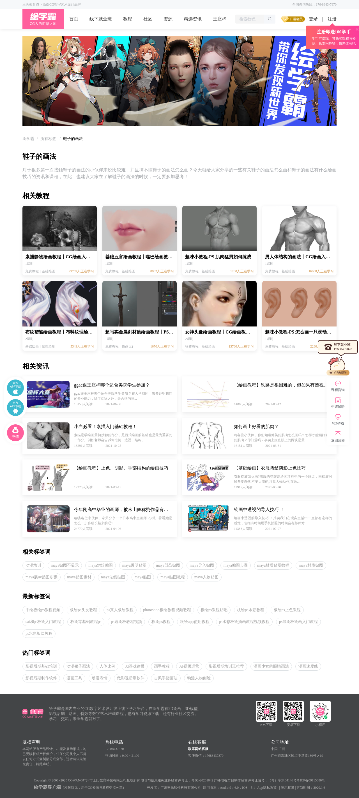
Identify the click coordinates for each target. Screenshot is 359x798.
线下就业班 (100, 19)
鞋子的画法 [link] (73, 139)
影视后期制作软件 (41, 678)
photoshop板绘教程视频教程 (167, 610)
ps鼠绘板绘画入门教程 (298, 622)
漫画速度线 (308, 666)
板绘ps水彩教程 (250, 610)
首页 (73, 19)
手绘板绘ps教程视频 (43, 610)
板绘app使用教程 (194, 622)
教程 (127, 19)
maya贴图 (143, 577)
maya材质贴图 (311, 565)
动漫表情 (99, 678)
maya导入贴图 (202, 565)
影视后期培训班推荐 (226, 666)
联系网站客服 (198, 749)
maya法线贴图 (113, 577)
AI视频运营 (189, 666)
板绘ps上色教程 (287, 610)
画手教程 (162, 666)
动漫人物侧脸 (199, 678)
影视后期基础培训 (41, 666)
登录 (313, 19)
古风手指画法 (166, 678)
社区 (147, 19)
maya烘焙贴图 (100, 565)
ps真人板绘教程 (120, 610)
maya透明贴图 (134, 565)
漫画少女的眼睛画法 (271, 666)
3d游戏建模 (134, 666)
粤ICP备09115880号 (310, 780)
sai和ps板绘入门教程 (43, 622)
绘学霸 (28, 139)
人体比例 (107, 666)
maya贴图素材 (79, 577)
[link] (28, 139)
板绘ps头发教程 (83, 610)
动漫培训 (33, 565)
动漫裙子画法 (78, 666)
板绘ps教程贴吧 (214, 610)
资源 (168, 19)
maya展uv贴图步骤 (41, 577)
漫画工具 (74, 678)
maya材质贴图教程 (273, 565)
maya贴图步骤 (236, 565)
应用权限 (287, 788)
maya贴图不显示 (65, 565)
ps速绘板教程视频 (126, 622)
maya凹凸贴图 (168, 565)
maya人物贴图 (206, 577)
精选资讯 (193, 19)
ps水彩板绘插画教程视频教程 (244, 622)
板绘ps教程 (161, 622)
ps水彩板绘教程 (39, 633)
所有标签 (48, 139)
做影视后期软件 (130, 678)
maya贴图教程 (172, 577)
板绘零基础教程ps (85, 622)
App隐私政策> (267, 788)
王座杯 (219, 19)
